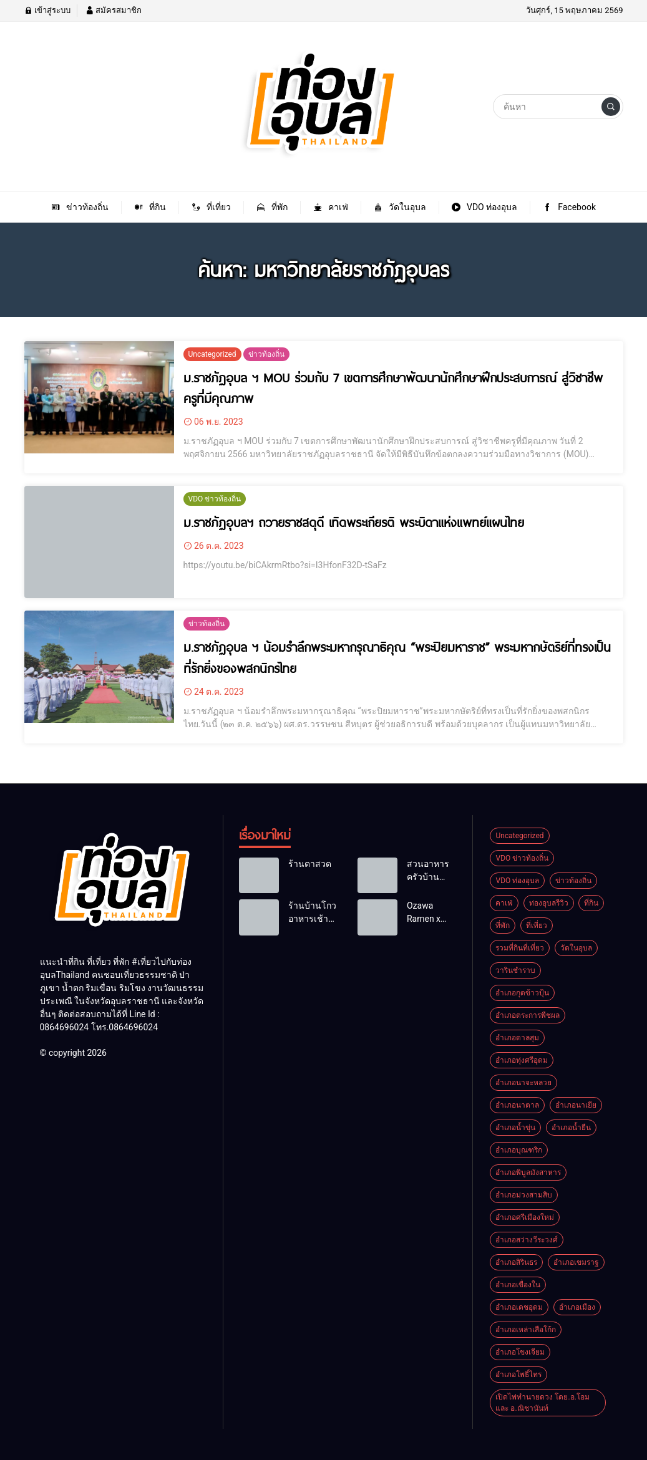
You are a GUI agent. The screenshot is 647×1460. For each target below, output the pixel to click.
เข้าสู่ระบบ (47, 10)
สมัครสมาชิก (113, 10)
